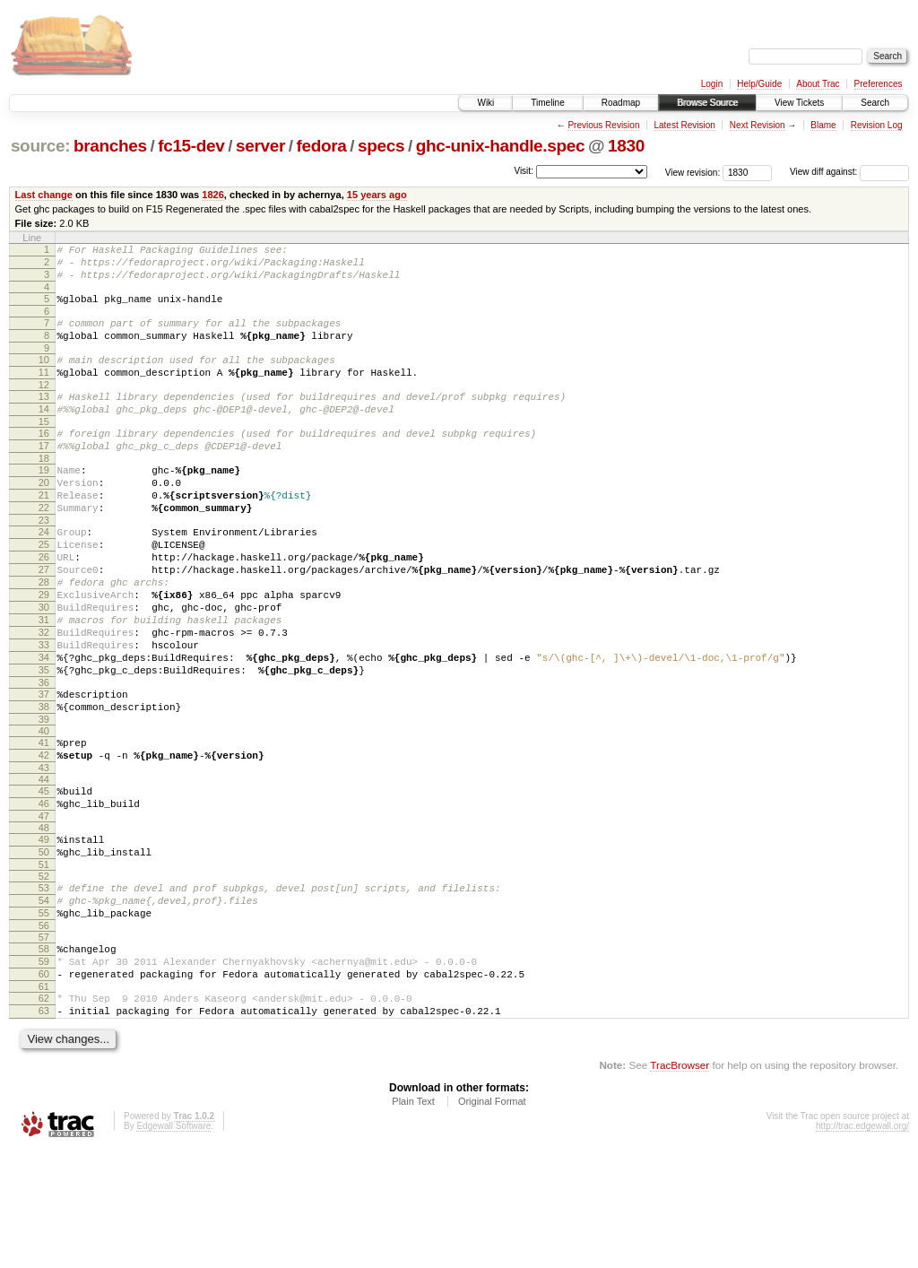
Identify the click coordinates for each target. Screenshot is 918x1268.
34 (44, 727)
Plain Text (413, 1219)
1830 (626, 145)
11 (44, 391)
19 (44, 502)
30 (44, 666)
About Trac (817, 84)
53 (44, 984)
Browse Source (707, 103)
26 (44, 605)
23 (44, 563)
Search (875, 103)
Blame (823, 125)
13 (44, 418)
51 (44, 961)
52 (44, 973)
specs (381, 145)
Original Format (492, 1219)
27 (44, 620)
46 (44, 892)
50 (44, 946)
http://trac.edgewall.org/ (862, 1244)
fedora (322, 145)
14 (44, 433)
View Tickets (799, 103)
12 (44, 406)
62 (44, 1111)
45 (44, 877)
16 (44, 460)
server (260, 145)
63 (44, 1126)
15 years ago (377, 194)
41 (44, 823)
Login (712, 84)
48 (44, 919)
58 (44, 1053)
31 (44, 681)
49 (44, 930)
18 (44, 490)
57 (44, 1042)
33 (44, 712)
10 (44, 375)
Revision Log (877, 125)
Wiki (485, 103)
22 (44, 548)
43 (44, 853)
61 (44, 1099)
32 (44, 696)
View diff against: (849, 172)
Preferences (878, 84)
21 (44, 532)
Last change (44, 194)
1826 (213, 194)
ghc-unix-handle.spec (500, 145)
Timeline (547, 103)
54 (44, 999)
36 (44, 757)
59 (44, 1069)
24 (44, 574)
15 (44, 448)
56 (44, 1030)
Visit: (523, 171)
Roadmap (621, 103)
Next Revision (757, 125)
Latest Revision (684, 125)
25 (44, 590)
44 (44, 865)
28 (44, 635)
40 (44, 811)
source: (40, 145)
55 (44, 1015)
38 (44, 784)
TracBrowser (679, 1183)
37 (44, 769)
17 (44, 475)
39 (44, 800)
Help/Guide (759, 84)
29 (44, 651)
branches (110, 145)
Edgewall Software (173, 1244)
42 (44, 838)
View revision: (693, 172)
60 (44, 1084)
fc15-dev (191, 145)
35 (44, 742)
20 (44, 517)
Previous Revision (603, 125)
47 (44, 907)
